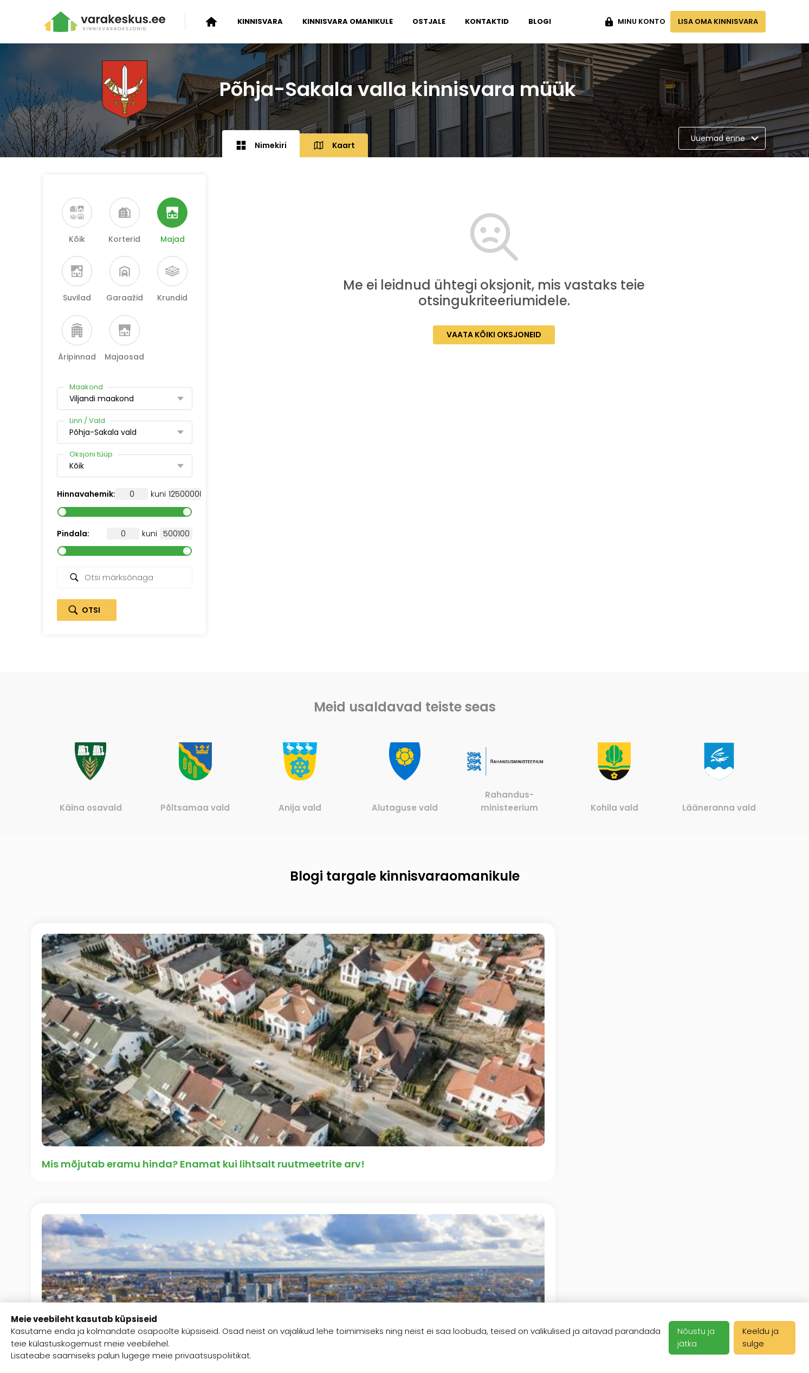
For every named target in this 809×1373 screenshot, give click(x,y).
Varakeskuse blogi (209, 1241)
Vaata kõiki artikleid (404, 1090)
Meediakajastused (208, 1294)
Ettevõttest (193, 1215)
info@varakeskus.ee (720, 1241)
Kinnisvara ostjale (82, 1268)
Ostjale (428, 21)
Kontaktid (487, 21)
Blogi (539, 21)
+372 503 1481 (735, 1215)
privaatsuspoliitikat (212, 1356)
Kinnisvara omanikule (347, 21)
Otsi (91, 610)
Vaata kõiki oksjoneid (493, 334)
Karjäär (308, 1215)
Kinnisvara (260, 21)
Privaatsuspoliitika (332, 1281)
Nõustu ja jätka (698, 1337)
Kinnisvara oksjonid (86, 1215)
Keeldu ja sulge (763, 1337)
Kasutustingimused (335, 1254)
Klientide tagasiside (211, 1268)
